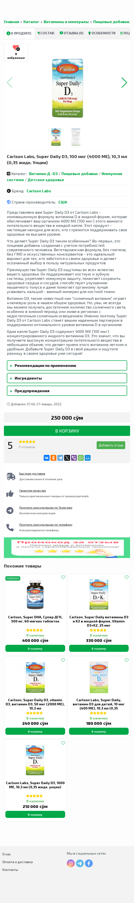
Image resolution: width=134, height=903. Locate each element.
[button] (124, 82)
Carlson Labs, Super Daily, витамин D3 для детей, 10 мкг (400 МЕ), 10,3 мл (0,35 (99, 704)
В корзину (67, 431)
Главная (11, 21)
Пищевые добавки (111, 21)
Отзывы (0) (71, 33)
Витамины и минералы (66, 21)
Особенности (101, 33)
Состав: (46, 33)
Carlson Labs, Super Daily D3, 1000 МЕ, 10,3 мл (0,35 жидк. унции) (35, 785)
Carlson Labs (39, 190)
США (62, 202)
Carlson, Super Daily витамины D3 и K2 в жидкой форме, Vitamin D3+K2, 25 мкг (98, 621)
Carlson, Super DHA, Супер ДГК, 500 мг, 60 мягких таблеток (35, 619)
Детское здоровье (46, 179)
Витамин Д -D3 (43, 173)
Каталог (31, 21)
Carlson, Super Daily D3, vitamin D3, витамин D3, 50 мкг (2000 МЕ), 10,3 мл (35, 704)
